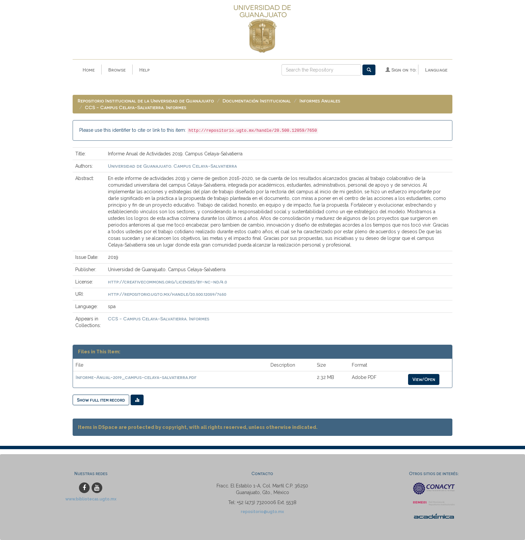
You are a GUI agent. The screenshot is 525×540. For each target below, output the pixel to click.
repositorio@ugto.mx (262, 511)
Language (436, 70)
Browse (117, 70)
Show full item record (101, 399)
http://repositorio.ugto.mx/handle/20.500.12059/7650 (167, 294)
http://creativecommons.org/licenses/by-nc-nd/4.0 (167, 281)
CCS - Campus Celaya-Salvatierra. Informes (135, 107)
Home (89, 70)
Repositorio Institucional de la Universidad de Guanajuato (146, 100)
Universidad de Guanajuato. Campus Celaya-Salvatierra (172, 166)
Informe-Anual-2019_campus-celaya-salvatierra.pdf (136, 377)
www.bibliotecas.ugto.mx (91, 498)
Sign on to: (400, 70)
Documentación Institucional (257, 100)
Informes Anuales (319, 100)
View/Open (423, 379)
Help (144, 70)
